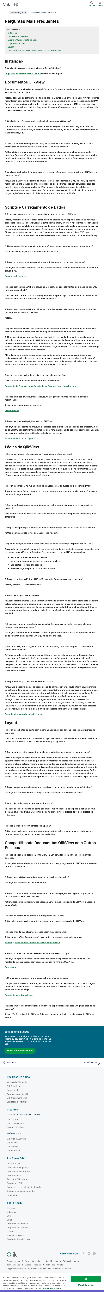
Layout (11, 47)
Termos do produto (33, 1261)
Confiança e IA (14, 1175)
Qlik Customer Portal (17, 1098)
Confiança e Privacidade (18, 1171)
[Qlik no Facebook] (94, 1253)
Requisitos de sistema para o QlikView (23, 73)
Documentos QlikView (18, 36)
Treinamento (13, 1090)
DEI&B (10, 1220)
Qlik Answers (13, 1142)
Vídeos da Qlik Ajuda (17, 1082)
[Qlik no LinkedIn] (89, 1253)
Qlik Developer (14, 1086)
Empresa (11, 1208)
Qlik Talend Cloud (15, 1123)
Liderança (11, 1212)
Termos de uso (13, 1265)
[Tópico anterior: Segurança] (26, 1063)
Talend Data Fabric (16, 1127)
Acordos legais (13, 1261)
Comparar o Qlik (14, 1183)
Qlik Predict (12, 1146)
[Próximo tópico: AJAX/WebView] (77, 1063)
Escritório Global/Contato (19, 1239)
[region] (52, 1282)
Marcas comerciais (33, 1265)
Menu (100, 5)
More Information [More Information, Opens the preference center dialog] (86, 1285)
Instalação (12, 33)
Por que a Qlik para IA (17, 1179)
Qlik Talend (12, 1119)
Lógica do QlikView (16, 43)
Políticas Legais (69, 1261)
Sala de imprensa (15, 1235)
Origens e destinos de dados (21, 1191)
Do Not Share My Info (54, 1265)
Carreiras (11, 1231)
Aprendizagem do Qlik (17, 1094)
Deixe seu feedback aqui (20, 1050)
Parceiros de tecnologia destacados (24, 1187)
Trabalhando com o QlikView (42, 12)
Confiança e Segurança (18, 1167)
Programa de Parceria (17, 1227)
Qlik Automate (14, 1150)
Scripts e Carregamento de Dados (23, 40)
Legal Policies (52, 1261)
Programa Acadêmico (17, 1223)
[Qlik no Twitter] (84, 1253)
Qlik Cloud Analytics (16, 1139)
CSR (9, 1216)
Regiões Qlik (13, 1195)
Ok (86, 1279)
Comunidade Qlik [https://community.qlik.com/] (69, 1253)
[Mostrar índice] (5, 12)
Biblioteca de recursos (18, 1102)
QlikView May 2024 (18, 12)
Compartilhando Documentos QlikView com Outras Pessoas (34, 50)
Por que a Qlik (13, 1163)
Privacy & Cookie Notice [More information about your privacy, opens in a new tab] (50, 1288)
